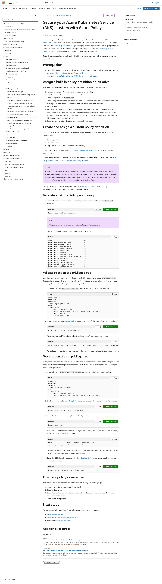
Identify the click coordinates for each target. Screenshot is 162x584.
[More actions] (117, 15)
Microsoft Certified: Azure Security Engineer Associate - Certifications (65, 550)
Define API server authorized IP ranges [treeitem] (19, 103)
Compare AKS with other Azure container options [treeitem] (19, 30)
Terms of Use (75, 578)
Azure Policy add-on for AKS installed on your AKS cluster (77, 76)
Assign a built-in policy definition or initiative (139, 22)
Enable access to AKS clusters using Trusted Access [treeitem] (21, 96)
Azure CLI (54, 73)
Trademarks (85, 578)
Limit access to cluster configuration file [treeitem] (20, 100)
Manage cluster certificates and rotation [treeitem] (20, 111)
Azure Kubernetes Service (62, 15)
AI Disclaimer (6, 578)
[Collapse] (35, 15)
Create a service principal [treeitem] (15, 92)
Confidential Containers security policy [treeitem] (18, 68)
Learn (44, 15)
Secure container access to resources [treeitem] (19, 135)
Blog (28, 578)
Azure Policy (47, 43)
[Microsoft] (3, 2)
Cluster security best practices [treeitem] (16, 83)
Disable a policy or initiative (133, 30)
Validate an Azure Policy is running (136, 27)
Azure (50, 15)
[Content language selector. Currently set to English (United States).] (11, 572)
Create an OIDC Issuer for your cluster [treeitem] (19, 129)
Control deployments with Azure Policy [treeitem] (19, 120)
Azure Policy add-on (63, 520)
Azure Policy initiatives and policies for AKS (62, 517)
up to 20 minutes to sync (78, 225)
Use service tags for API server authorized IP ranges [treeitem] (21, 107)
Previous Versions (18, 578)
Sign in (157, 3)
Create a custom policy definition (77, 160)
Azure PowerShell (65, 73)
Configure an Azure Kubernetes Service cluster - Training (61, 540)
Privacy (45, 578)
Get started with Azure (151, 8)
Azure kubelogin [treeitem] (12, 86)
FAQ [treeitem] (5, 170)
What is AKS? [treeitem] (8, 27)
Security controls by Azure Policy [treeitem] (16, 71)
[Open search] (152, 3)
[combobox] (20, 20)
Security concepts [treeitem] (11, 59)
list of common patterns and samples (87, 150)
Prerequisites (129, 19)
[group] (83, 345)
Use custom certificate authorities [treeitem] (18, 114)
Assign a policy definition (89, 186)
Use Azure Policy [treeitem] (12, 117)
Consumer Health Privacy (59, 578)
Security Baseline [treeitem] (11, 65)
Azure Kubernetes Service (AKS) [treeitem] (14, 24)
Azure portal (78, 73)
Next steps (128, 33)
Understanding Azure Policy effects (82, 180)
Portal (139, 8)
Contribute (37, 578)
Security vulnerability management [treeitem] (17, 62)
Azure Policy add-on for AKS (63, 45)
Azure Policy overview (55, 514)
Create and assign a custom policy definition (139, 25)
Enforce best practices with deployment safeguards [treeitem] (19, 124)
